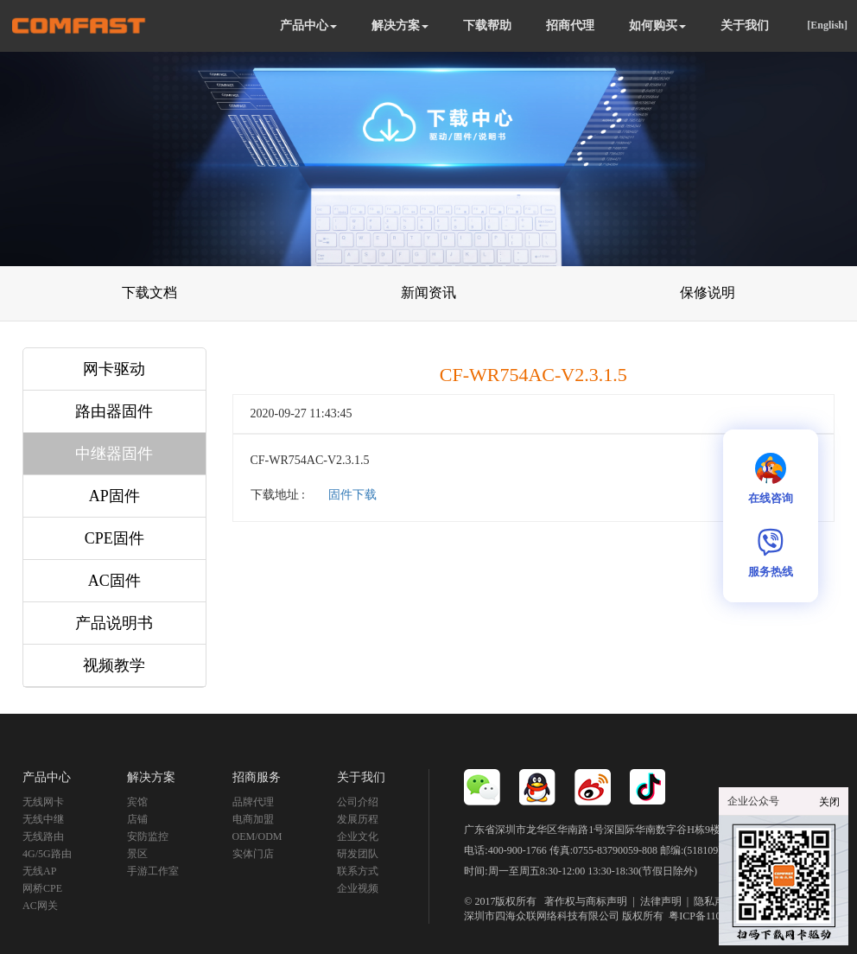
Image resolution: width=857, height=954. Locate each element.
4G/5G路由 (47, 854)
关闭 (829, 802)
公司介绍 (357, 802)
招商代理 (570, 25)
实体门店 (253, 854)
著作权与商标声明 (585, 901)
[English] (827, 25)
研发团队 (357, 854)
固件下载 (352, 494)
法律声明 (661, 901)
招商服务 (256, 777)
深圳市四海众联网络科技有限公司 (541, 916)
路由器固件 (114, 411)
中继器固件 (114, 453)
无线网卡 (43, 802)
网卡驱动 (114, 369)
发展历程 (357, 819)
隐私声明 (714, 901)
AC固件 (114, 580)
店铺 (137, 819)
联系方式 (357, 871)
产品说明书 (114, 623)
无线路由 (43, 836)
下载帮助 (487, 25)
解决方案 (399, 25)
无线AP (39, 871)
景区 (137, 854)
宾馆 (137, 802)
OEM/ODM (257, 836)
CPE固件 (114, 538)
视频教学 (114, 665)
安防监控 (147, 836)
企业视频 (357, 888)
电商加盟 (253, 819)
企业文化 (357, 836)
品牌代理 (253, 802)
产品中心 (308, 25)
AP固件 (114, 496)
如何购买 (657, 25)
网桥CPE (42, 888)
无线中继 (43, 819)
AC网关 (40, 906)
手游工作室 (153, 871)
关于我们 (745, 25)
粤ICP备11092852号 (713, 916)
